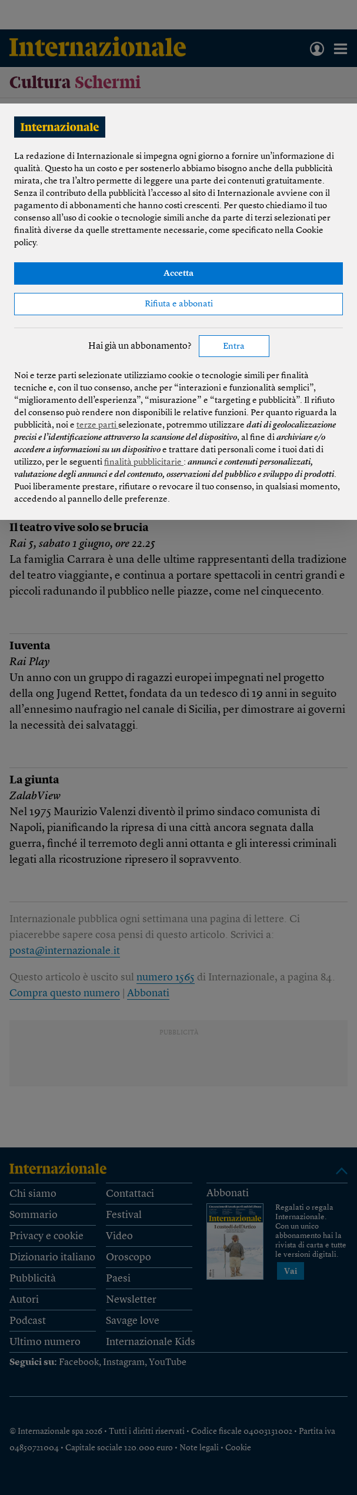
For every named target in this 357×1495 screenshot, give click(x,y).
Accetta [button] (178, 273)
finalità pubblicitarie (143, 462)
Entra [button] (234, 346)
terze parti (97, 425)
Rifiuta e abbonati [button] (179, 304)
